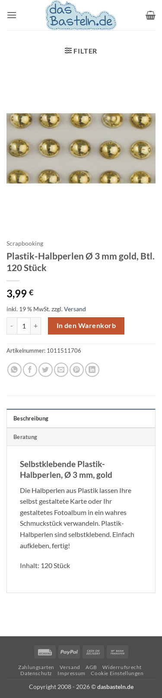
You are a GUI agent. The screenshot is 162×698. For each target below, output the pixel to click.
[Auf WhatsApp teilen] (14, 370)
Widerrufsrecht (122, 667)
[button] (11, 14)
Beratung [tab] (25, 436)
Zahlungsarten (36, 667)
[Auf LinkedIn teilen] (92, 370)
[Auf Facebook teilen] (30, 370)
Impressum (71, 673)
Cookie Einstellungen (117, 673)
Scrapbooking (24, 243)
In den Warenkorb (86, 325)
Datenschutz (36, 673)
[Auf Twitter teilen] (45, 370)
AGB (91, 667)
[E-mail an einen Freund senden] (61, 370)
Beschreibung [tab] (30, 418)
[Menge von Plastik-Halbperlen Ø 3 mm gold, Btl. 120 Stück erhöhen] (36, 326)
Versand (75, 309)
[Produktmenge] (24, 326)
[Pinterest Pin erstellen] (77, 370)
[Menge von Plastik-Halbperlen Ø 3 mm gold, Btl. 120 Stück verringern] (11, 326)
